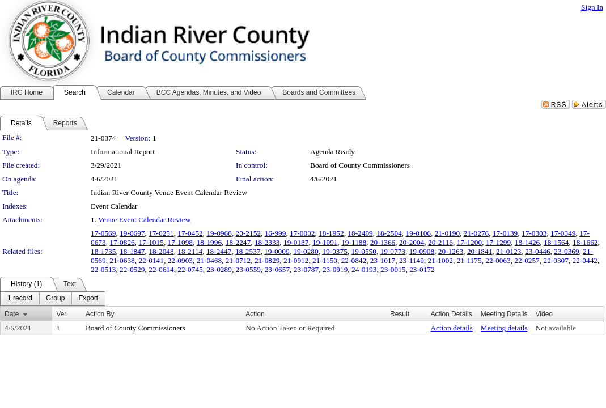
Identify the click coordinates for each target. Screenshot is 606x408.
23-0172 (421, 269)
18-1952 (331, 233)
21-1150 (324, 260)
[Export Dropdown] (88, 298)
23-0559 (248, 269)
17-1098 (180, 242)
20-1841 (479, 251)
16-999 (275, 233)
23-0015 (392, 269)
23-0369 (566, 251)
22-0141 (150, 260)
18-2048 (161, 251)
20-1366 (382, 242)
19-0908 (421, 251)
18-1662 (585, 242)
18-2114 (189, 251)
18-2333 (267, 242)
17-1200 (469, 242)
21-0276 (476, 233)
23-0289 (218, 269)
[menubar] (52, 298)
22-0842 (353, 260)
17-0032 (302, 233)
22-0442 (585, 260)
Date (12, 314)
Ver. (62, 314)
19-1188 (353, 242)
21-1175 (469, 260)
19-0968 (218, 233)
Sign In (592, 7)
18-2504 (388, 233)
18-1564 (556, 242)
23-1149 (411, 260)
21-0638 (121, 260)
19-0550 (363, 251)
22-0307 (555, 260)
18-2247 (238, 242)
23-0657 (277, 269)
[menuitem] (20, 298)
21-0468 (209, 260)
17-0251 (161, 233)
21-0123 (508, 251)
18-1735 (103, 251)
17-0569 (103, 233)
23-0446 (537, 251)
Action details (451, 328)
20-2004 (411, 242)
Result (399, 314)
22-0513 (103, 269)
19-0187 (295, 242)
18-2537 (247, 251)
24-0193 (363, 269)
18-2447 (218, 251)
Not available (556, 328)
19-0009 (276, 251)
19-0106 (418, 233)
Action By (100, 314)
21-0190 (447, 233)
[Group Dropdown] (55, 298)
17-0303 (534, 233)
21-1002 (440, 260)
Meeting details (504, 328)
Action (254, 314)
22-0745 (189, 269)
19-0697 (132, 233)
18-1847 (132, 251)
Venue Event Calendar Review (144, 219)
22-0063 (497, 260)
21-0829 (267, 260)
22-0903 (180, 260)
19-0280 (305, 251)
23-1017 (382, 260)
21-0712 (238, 260)
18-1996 (209, 242)
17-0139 (505, 233)
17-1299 (498, 242)
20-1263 (450, 251)
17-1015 (150, 242)
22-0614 (161, 269)
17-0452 (189, 233)
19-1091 (324, 242)
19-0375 (334, 251)
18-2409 (360, 233)
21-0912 (295, 260)
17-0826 (121, 242)
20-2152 (248, 233)
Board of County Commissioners (360, 165)
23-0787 (306, 269)
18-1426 (527, 242)
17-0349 (562, 233)
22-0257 (526, 260)
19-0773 (392, 251)
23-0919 (335, 269)
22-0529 (132, 269)
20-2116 (440, 242)
